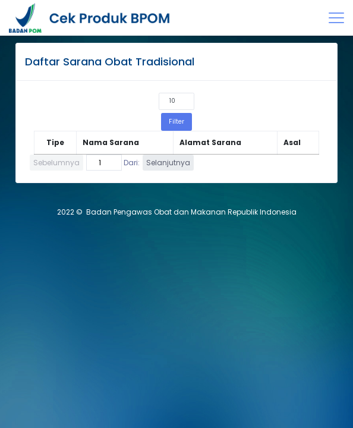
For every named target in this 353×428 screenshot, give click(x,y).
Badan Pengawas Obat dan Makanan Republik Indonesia (191, 212)
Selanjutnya (168, 163)
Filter (176, 121)
